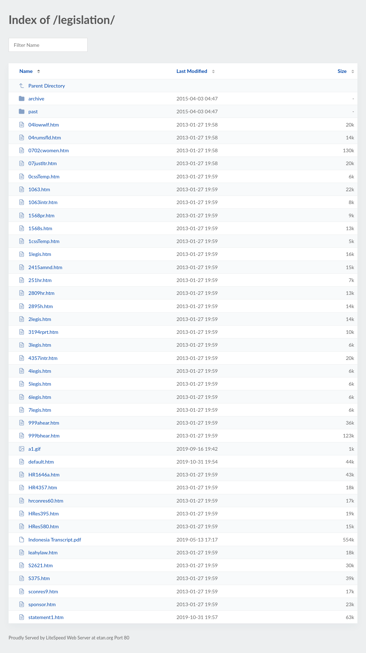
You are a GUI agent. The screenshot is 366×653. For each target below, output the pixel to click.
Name (26, 71)
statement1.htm (41, 617)
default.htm (36, 462)
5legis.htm (35, 384)
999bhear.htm (39, 435)
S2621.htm (36, 565)
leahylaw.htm (38, 552)
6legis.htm (35, 397)
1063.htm (34, 189)
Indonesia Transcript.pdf (50, 539)
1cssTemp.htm (39, 241)
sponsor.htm (37, 604)
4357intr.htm (38, 358)
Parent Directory (42, 86)
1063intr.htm (38, 202)
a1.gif (30, 449)
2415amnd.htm (40, 267)
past (28, 111)
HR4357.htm (38, 487)
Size (342, 71)
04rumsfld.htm (40, 137)
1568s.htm (35, 228)
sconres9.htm (38, 591)
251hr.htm (35, 280)
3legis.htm (35, 345)
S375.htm (34, 578)
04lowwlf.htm (39, 125)
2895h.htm (36, 306)
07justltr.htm (38, 163)
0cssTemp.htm (39, 176)
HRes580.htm (39, 526)
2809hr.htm (36, 293)
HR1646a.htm (39, 474)
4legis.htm (35, 371)
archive (31, 98)
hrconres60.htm (41, 501)
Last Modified (192, 71)
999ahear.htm (39, 423)
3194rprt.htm (38, 332)
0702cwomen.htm (44, 150)
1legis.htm (35, 254)
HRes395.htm (39, 513)
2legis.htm (35, 319)
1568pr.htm (36, 215)
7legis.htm (35, 410)
